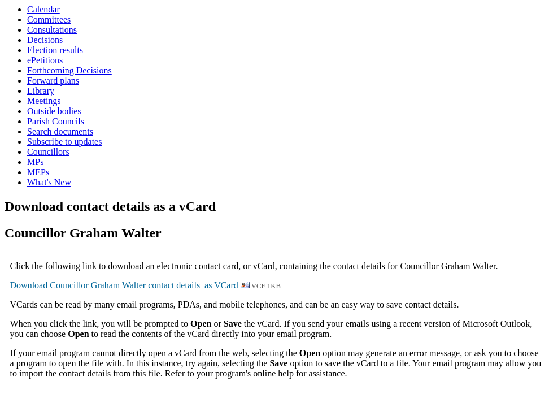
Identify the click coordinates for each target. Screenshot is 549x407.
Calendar (43, 9)
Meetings (44, 101)
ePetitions (45, 60)
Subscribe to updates (64, 141)
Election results (55, 50)
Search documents (60, 131)
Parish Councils (55, 121)
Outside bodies (54, 111)
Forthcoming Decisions (69, 70)
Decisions (45, 40)
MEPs (38, 172)
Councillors (48, 152)
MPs (35, 162)
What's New (49, 182)
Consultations (52, 29)
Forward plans (53, 80)
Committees (49, 19)
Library (40, 91)
